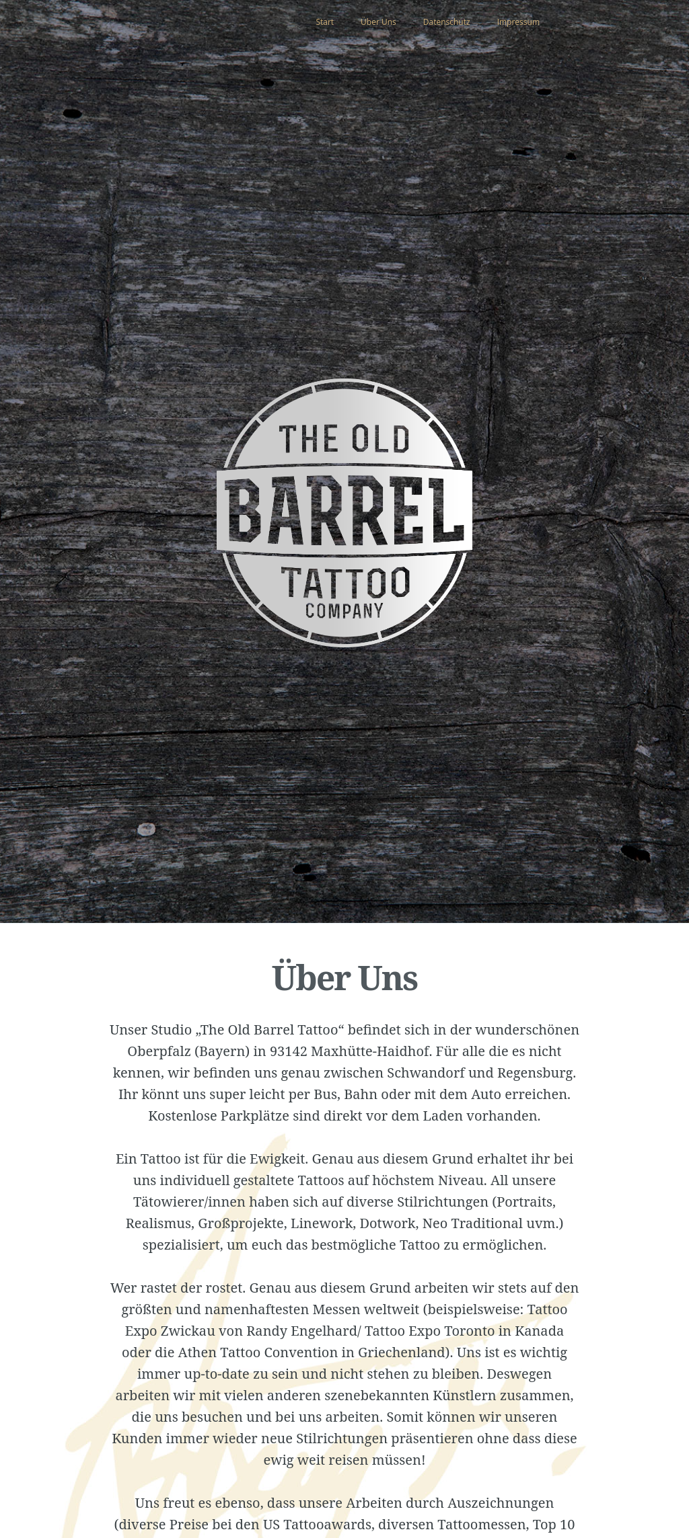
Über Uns (378, 22)
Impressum (518, 22)
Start (325, 22)
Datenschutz (446, 22)
